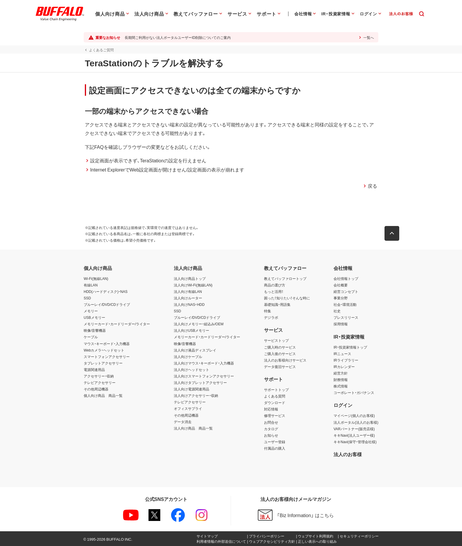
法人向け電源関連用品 (191, 389)
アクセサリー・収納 (99, 376)
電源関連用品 (94, 369)
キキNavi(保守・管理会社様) (355, 441)
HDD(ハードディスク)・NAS (106, 291)
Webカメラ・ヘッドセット (104, 350)
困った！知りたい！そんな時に (287, 298)
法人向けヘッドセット (191, 369)
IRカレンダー (344, 366)
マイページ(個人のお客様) (354, 415)
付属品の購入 (274, 448)
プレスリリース (346, 317)
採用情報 (341, 323)
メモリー (91, 311)
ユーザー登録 (274, 441)
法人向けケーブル (188, 356)
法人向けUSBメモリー (191, 330)
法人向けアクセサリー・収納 (196, 395)
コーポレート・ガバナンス (354, 392)
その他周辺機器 (96, 389)
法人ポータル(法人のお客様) (356, 422)
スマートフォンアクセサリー (107, 356)
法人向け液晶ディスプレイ (195, 350)
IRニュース (342, 353)
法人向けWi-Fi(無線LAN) (193, 285)
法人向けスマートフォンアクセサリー (204, 376)
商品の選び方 (274, 285)
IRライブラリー (346, 360)
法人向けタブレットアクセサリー (200, 382)
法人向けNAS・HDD (189, 304)
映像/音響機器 (95, 330)
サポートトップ (276, 389)
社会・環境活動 (345, 304)
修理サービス (274, 415)
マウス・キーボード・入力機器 (107, 343)
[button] (393, 233)
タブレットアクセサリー (103, 363)
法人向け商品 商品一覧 (193, 428)
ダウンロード (274, 402)
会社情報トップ (346, 278)
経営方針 (341, 373)
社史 (337, 311)
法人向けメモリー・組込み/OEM (199, 323)
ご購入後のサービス (280, 353)
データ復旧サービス (280, 366)
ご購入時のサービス (280, 347)
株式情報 (341, 386)
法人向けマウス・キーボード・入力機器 (204, 363)
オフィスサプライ (188, 408)
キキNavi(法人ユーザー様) (354, 435)
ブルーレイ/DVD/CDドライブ (107, 304)
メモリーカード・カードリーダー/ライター (117, 323)
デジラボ (271, 317)
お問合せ (271, 422)
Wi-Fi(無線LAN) (96, 278)
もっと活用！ (273, 291)
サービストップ (276, 340)
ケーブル (91, 336)
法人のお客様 (348, 454)
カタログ (271, 428)
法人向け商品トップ (190, 278)
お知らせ (271, 435)
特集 (267, 311)
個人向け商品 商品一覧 (103, 395)
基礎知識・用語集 (277, 304)
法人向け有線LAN (188, 291)
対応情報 (271, 409)
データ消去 (183, 421)
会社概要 (341, 285)
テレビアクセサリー (100, 382)
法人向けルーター (188, 298)
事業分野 (341, 298)
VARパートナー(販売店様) (354, 428)
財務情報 (341, 379)
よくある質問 (274, 396)
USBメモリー (94, 317)
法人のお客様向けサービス (285, 360)
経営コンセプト (346, 291)
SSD (87, 298)
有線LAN (91, 285)
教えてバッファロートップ (285, 278)
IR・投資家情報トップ (350, 347)
